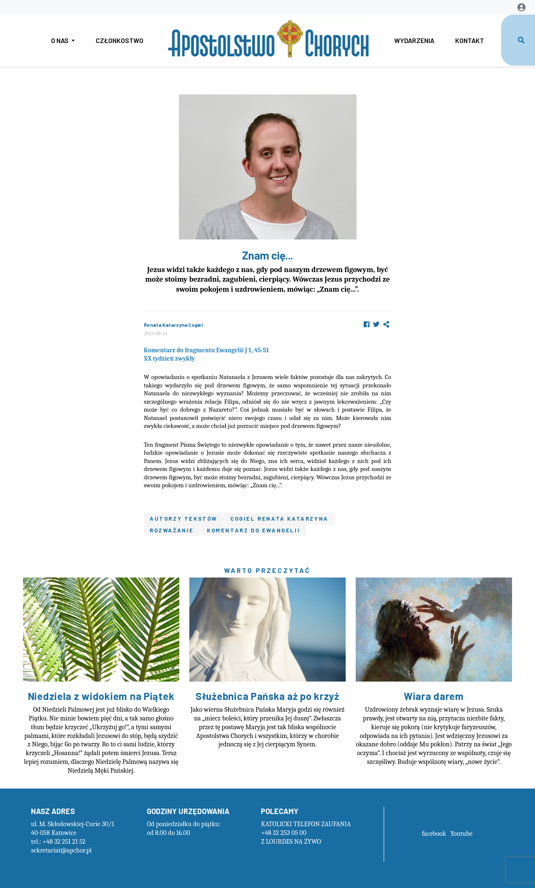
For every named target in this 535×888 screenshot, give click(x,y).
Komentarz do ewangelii (253, 530)
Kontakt (469, 40)
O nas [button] (60, 40)
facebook (434, 833)
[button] (386, 324)
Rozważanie (172, 530)
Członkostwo (119, 40)
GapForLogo (269, 37)
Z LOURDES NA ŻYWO (291, 841)
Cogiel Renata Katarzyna (279, 518)
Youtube (461, 833)
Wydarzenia (414, 40)
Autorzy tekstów (183, 518)
